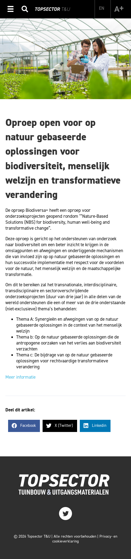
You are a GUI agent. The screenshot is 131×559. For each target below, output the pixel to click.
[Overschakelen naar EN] (101, 8)
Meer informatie (20, 377)
